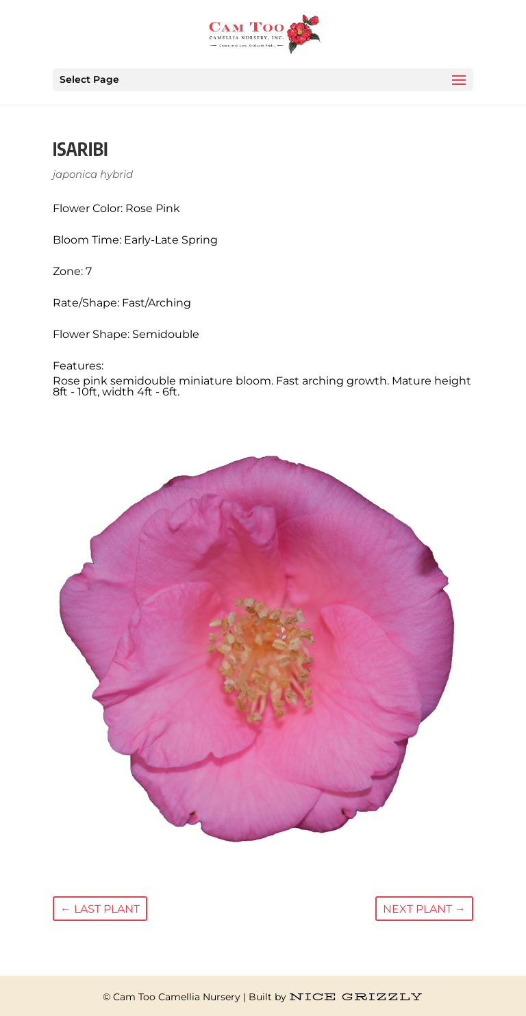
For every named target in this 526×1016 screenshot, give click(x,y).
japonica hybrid (93, 174)
